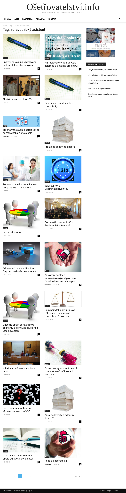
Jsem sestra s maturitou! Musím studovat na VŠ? (17, 410)
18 (80, 378)
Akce (17, 19)
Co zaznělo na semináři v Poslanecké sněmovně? (59, 224)
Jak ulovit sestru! (12, 232)
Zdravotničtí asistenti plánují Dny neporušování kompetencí (20, 270)
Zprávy (7, 19)
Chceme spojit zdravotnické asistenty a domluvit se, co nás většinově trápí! (20, 327)
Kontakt (52, 19)
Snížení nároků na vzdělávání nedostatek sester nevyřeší (19, 64)
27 (38, 136)
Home (5, 26)
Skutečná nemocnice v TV (17, 99)
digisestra (6, 136)
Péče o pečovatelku (56, 460)
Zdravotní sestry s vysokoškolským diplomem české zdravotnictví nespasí (60, 278)
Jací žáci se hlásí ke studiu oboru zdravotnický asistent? (19, 457)
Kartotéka (27, 19)
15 (80, 284)
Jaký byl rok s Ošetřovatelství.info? (56, 187)
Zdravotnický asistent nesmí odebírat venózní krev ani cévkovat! (61, 371)
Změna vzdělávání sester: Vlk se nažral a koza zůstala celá (21, 131)
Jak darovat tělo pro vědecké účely (104, 70)
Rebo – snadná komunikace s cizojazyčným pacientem (20, 186)
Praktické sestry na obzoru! (60, 146)
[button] (120, 19)
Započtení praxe (105, 88)
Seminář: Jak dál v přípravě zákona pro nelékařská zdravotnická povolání (60, 313)
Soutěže (115, 491)
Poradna (40, 19)
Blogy (5, 126)
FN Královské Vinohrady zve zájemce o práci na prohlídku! (61, 64)
